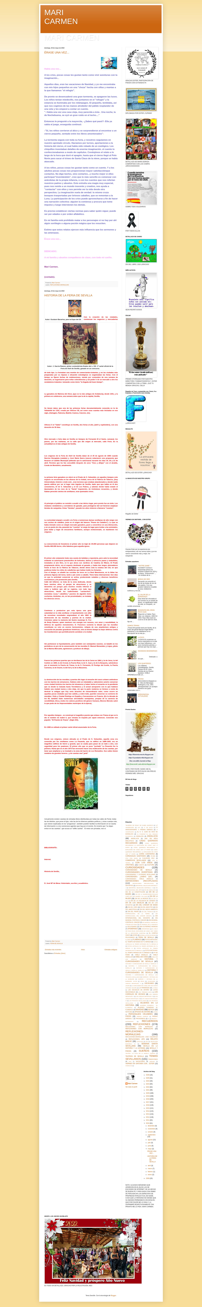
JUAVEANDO (151, 981)
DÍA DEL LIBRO (133, 907)
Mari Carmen (132, 1083)
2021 (148, 1090)
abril (149, 1165)
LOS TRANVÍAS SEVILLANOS (137, 1000)
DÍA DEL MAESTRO (146, 907)
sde (147, 1041)
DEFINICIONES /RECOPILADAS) (143, 883)
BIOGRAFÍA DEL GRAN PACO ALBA (146, 611)
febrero (150, 1172)
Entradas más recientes (53, 950)
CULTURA (150, 865)
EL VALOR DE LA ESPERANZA (144, 595)
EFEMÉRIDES (133, 929)
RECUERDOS (150, 1021)
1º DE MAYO (148, 827)
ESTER (135, 935)
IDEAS (142, 981)
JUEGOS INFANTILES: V (133, 983)
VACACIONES (140, 1061)
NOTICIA (151, 1010)
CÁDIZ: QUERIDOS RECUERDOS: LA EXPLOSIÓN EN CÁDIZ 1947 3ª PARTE (141, 852)
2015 (148, 1108)
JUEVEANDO (149, 983)
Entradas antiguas (111, 950)
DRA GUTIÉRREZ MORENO (149, 926)
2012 (148, 1117)
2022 (148, 1087)
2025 (148, 1078)
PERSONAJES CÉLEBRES (141, 1014)
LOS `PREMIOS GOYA (145, 992)
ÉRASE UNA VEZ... (56, 52)
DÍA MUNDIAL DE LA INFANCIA (149, 924)
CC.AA (153, 856)
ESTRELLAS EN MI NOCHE (148, 935)
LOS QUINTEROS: (144, 663)
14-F (139, 827)
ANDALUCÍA (152, 836)
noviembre (151, 1129)
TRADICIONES (153, 1059)
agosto (150, 1140)
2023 (148, 1084)
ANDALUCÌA (135, 838)
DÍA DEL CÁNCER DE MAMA (147, 905)
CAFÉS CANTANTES (147, 854)
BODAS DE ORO (144, 579)
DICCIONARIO (132, 926)
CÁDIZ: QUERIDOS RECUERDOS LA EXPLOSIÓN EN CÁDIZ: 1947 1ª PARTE (141, 845)
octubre (150, 1132)
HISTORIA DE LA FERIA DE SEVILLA (68, 295)
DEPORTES (129, 885)
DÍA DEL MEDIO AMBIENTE (149, 909)
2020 (148, 1093)
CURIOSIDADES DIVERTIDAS (139, 872)
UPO (130, 1061)
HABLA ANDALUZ (141, 955)
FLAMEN (128, 939)
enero (150, 1175)
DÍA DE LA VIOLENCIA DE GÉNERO (143, 900)
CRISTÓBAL (129, 865)
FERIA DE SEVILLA (56, 943)
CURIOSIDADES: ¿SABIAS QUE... (139, 877)
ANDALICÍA (140, 836)
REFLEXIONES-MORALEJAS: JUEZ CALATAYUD (141, 1037)
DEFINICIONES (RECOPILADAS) (141, 881)
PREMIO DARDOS (142, 1016)
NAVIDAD (140, 1009)
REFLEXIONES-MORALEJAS (59, 285)
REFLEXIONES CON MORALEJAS (139, 1029)
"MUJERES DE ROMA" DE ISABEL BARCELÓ (139, 825)
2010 (148, 1123)
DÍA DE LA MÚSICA (141, 898)
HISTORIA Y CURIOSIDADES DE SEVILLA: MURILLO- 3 (141, 963)
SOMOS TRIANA (133, 626)
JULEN (127, 985)
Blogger (113, 1295)
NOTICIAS (128, 1012)
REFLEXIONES (141, 1024)
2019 (148, 1096)
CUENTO (141, 865)
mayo (150, 1149)
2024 (148, 1081)
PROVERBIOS (140, 1018)
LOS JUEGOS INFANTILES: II (144, 996)
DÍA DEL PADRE (133, 911)
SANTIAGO (140, 1041)
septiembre (151, 1135)
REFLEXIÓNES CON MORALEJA (139, 1026)
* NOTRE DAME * (144, 566)
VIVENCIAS (128, 1065)
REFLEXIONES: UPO (137, 1039)
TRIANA (141, 679)
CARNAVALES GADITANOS (135, 856)
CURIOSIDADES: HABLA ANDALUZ (139, 879)
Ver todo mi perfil (131, 1087)
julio (149, 1143)
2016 (148, 1105)
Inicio (83, 950)
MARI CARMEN (71, 37)
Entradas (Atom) (59, 953)
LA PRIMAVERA (144, 988)
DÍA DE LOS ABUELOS (134, 903)
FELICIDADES (130, 937)
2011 (148, 1120)
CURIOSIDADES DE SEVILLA (138, 870)
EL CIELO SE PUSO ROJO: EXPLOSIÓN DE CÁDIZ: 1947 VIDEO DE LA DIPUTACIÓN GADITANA (141, 931)
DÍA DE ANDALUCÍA (150, 890)
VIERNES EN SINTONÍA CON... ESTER (139, 1064)
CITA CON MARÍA (131, 858)
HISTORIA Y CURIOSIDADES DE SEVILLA (141, 960)
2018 (148, 1099)
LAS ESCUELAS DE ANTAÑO (138, 990)
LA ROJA (155, 988)
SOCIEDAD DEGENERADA (147, 651)
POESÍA (128, 1016)
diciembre (151, 1126)
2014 (148, 1111)
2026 (148, 1075)
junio (150, 1146)
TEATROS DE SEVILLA (134, 1056)
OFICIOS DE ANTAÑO (142, 1012)
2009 (148, 1178)
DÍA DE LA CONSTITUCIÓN (135, 892)
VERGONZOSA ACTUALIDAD (143, 695)
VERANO (152, 1061)
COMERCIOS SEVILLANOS (135, 860)
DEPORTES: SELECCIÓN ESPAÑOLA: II (141, 887)
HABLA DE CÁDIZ (141, 957)
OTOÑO (155, 1012)
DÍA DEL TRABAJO (147, 911)
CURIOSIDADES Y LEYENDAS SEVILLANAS (140, 874)
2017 (148, 1102)
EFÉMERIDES (146, 929)
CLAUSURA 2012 (148, 858)
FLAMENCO (137, 939)
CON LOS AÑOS (143, 863)
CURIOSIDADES (134, 867)
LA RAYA (141, 637)
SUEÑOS (144, 1050)
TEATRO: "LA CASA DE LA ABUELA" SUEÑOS (140, 1053)
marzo (150, 1168)
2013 (148, 1114)
